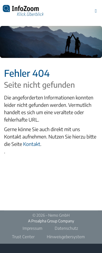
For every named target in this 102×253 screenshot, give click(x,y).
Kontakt (31, 144)
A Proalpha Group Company (51, 221)
